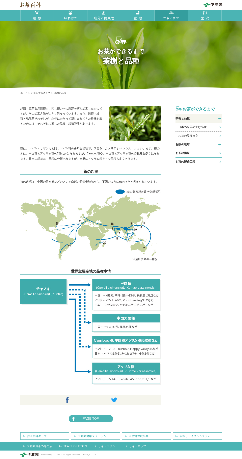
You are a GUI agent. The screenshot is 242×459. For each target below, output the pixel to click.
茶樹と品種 (183, 118)
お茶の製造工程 (185, 161)
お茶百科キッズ (37, 436)
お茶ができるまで (199, 109)
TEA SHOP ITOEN (75, 446)
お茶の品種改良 (188, 135)
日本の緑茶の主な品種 (192, 127)
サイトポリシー (108, 446)
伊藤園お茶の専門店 (39, 446)
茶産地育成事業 (139, 436)
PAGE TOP (91, 418)
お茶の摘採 (183, 153)
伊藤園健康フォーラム (92, 436)
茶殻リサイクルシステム (195, 436)
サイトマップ (137, 446)
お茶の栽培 (183, 144)
